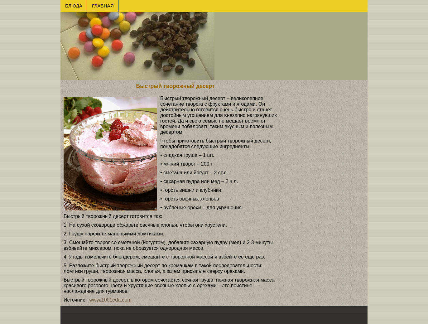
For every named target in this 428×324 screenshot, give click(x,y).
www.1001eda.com (110, 299)
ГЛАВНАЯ (103, 5)
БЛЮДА (73, 5)
